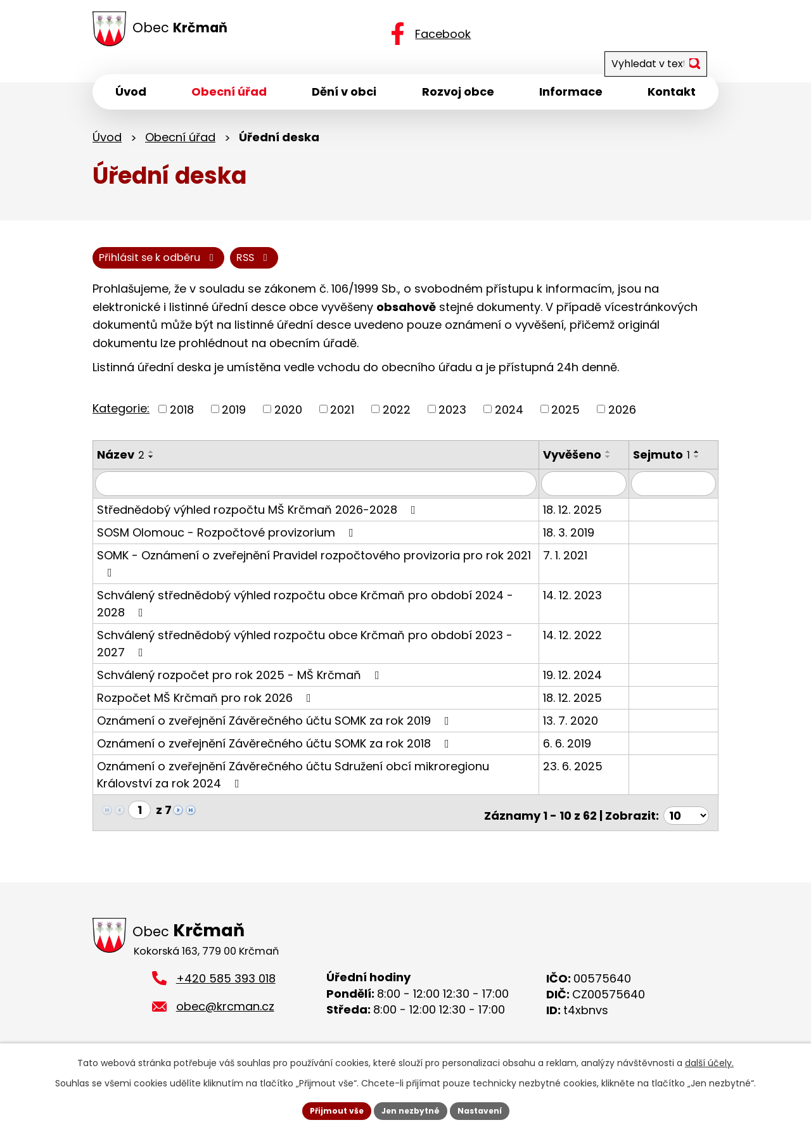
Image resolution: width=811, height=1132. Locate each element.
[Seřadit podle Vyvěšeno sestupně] (623, 466)
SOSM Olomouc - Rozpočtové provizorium (228, 541)
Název (120, 465)
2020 (288, 419)
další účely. (709, 1059)
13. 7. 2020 (585, 729)
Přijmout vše (327, 1109)
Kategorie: (121, 418)
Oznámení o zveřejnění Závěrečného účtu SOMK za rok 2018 (275, 752)
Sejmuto (668, 465)
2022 (397, 419)
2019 (234, 419)
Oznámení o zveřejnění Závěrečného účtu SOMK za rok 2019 (275, 729)
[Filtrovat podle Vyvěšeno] (595, 493)
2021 (342, 419)
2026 (622, 419)
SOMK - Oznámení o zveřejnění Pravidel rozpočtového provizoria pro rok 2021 (314, 571)
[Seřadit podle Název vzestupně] (151, 461)
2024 (509, 419)
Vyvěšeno (587, 465)
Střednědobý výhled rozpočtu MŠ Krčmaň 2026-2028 (259, 518)
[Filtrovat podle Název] (323, 493)
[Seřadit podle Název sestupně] (151, 466)
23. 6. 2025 (587, 775)
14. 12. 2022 (587, 644)
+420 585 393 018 (226, 985)
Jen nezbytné (410, 1109)
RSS (120, 266)
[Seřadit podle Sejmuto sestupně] (704, 466)
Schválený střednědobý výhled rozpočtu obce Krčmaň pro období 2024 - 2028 (320, 611)
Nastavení (489, 1109)
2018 (182, 419)
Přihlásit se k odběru (231, 266)
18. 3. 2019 (583, 541)
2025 (565, 419)
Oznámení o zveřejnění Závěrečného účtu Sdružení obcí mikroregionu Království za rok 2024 (322, 783)
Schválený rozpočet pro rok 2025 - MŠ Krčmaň (241, 684)
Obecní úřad (180, 144)
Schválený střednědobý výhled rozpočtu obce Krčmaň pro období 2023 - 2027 (320, 651)
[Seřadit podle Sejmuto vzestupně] (704, 461)
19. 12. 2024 (587, 684)
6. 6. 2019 (582, 752)
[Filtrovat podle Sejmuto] (677, 493)
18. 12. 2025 (587, 518)
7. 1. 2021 (580, 564)
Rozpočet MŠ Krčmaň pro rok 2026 (206, 707)
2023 (452, 419)
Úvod (107, 144)
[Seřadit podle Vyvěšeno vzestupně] (623, 461)
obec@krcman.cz (225, 1013)
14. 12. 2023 (587, 604)
